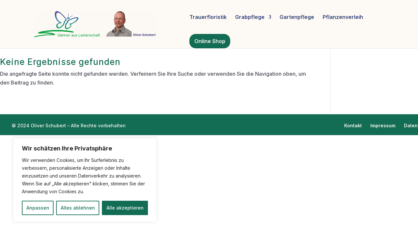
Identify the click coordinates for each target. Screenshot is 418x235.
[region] (85, 180)
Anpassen (37, 208)
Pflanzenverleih (343, 17)
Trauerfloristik (208, 17)
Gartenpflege (297, 17)
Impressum (382, 125)
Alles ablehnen (78, 208)
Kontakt (353, 125)
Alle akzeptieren (125, 208)
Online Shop (209, 41)
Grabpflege (250, 17)
